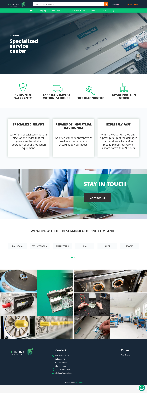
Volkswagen (39, 246)
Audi (107, 246)
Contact (94, 10)
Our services (57, 10)
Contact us (97, 198)
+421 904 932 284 (62, 369)
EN (116, 4)
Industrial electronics (76, 10)
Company (42, 10)
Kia (85, 246)
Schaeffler (62, 246)
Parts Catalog (132, 4)
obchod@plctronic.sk (63, 373)
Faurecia (17, 246)
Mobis (129, 246)
